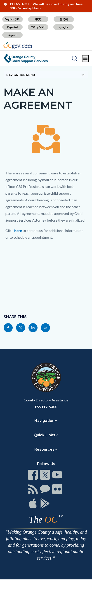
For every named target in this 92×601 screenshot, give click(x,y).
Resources (44, 449)
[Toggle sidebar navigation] (46, 74)
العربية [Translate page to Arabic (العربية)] (12, 35)
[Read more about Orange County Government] (17, 45)
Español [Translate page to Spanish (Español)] (12, 27)
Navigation (44, 420)
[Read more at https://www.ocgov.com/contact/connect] (33, 475)
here (18, 230)
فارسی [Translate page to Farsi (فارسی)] (63, 27)
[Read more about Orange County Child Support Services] (26, 58)
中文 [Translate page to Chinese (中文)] (38, 19)
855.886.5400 (46, 407)
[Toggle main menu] (85, 58)
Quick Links (44, 435)
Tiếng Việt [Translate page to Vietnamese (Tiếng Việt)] (38, 27)
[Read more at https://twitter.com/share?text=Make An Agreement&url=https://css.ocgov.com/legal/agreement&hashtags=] (20, 327)
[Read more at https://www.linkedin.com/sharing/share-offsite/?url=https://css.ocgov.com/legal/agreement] (33, 327)
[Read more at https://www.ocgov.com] (46, 377)
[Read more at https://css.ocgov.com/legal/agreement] (45, 327)
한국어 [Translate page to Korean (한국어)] (63, 19)
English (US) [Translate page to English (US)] (13, 19)
